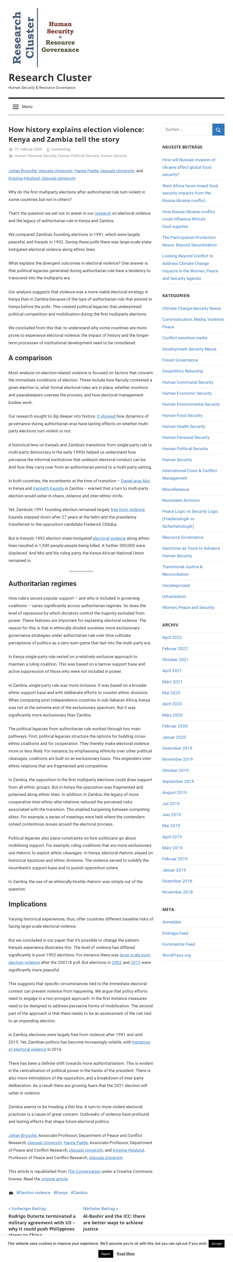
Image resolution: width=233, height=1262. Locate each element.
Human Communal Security (187, 382)
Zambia (80, 1192)
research (103, 213)
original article (54, 1178)
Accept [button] (217, 1244)
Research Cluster (50, 77)
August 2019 (174, 792)
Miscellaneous (175, 489)
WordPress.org (176, 955)
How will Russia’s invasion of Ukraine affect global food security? (189, 167)
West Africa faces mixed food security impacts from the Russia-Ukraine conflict (190, 193)
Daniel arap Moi (135, 480)
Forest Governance (180, 360)
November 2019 (177, 759)
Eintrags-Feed (175, 933)
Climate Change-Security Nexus (191, 308)
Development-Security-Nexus (189, 349)
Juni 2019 (171, 814)
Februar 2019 (175, 858)
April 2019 (172, 836)
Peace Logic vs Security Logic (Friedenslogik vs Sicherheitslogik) (190, 519)
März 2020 (172, 715)
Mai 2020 (171, 692)
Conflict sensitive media (184, 337)
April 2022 (172, 637)
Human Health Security (183, 426)
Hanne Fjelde (86, 170)
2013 (136, 962)
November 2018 (177, 892)
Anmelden (171, 921)
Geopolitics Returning (182, 370)
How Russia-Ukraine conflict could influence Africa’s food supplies (188, 219)
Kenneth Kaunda (48, 488)
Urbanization (174, 596)
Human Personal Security (35, 156)
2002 (117, 962)
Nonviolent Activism (181, 500)
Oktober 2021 (175, 659)
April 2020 (172, 703)
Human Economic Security (187, 393)
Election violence (34, 1192)
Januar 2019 (174, 870)
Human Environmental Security (191, 404)
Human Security (114, 156)
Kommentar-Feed (178, 944)
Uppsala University (55, 170)
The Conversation (84, 1171)
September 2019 (178, 781)
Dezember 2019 (177, 748)
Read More (126, 1254)
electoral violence (109, 538)
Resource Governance (182, 537)
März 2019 (172, 847)
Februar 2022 (175, 648)
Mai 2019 (171, 825)
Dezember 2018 (177, 881)
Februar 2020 (175, 725)
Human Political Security (78, 156)
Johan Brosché (22, 170)
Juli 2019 (171, 803)
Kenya (61, 1192)
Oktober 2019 (175, 770)
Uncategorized (176, 585)
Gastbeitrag (60, 149)
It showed (106, 416)
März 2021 (172, 681)
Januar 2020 (174, 737)
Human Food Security (182, 415)
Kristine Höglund (24, 178)
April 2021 (172, 670)
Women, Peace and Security (188, 607)
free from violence (128, 509)
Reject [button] (105, 1254)
